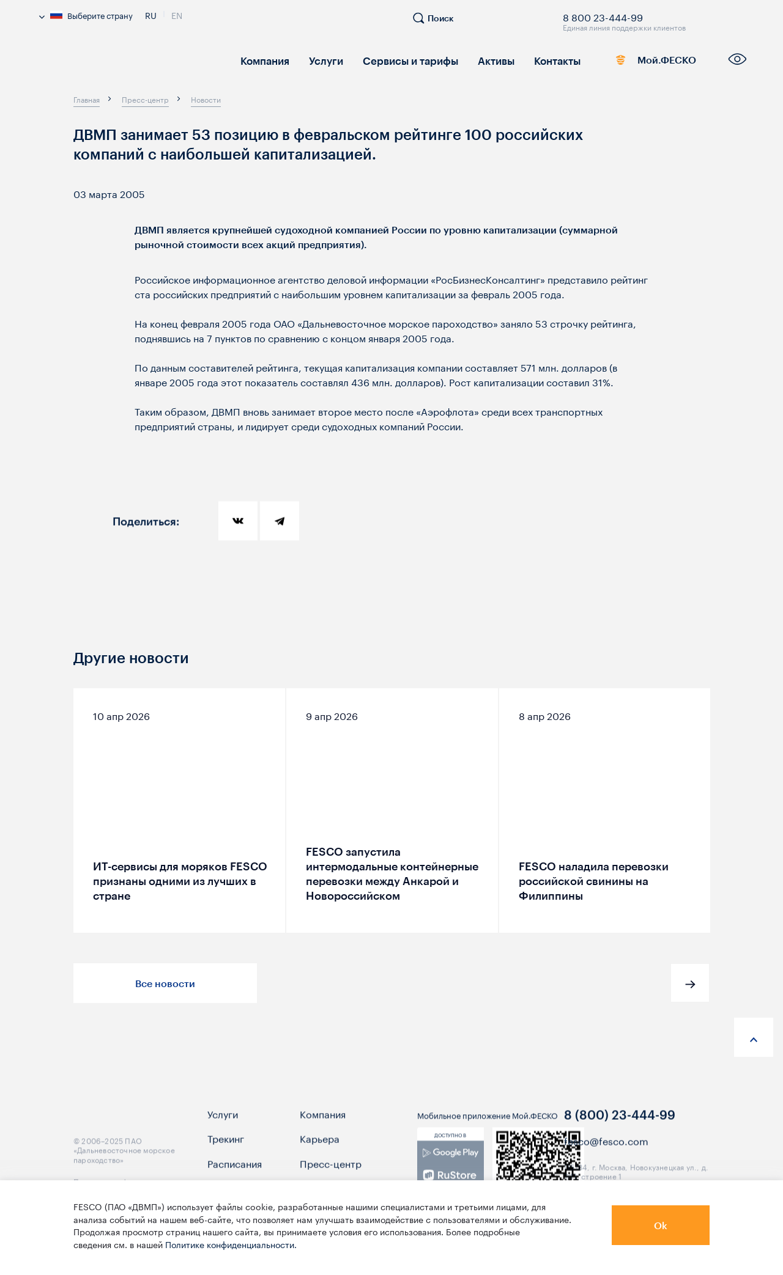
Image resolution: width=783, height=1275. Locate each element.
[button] (690, 982)
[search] (439, 23)
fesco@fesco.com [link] (606, 1152)
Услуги (322, 59)
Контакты (544, 59)
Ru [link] (151, 14)
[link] (450, 1176)
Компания (263, 59)
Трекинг (225, 1150)
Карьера (320, 1150)
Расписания (234, 1174)
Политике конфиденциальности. (231, 1244)
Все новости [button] (165, 983)
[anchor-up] (753, 1037)
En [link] (176, 14)
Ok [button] (660, 1225)
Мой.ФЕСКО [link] (649, 62)
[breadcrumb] (86, 99)
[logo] (128, 64)
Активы (485, 59)
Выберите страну (86, 15)
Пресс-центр (331, 1174)
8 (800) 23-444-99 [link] (619, 1126)
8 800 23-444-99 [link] (603, 15)
